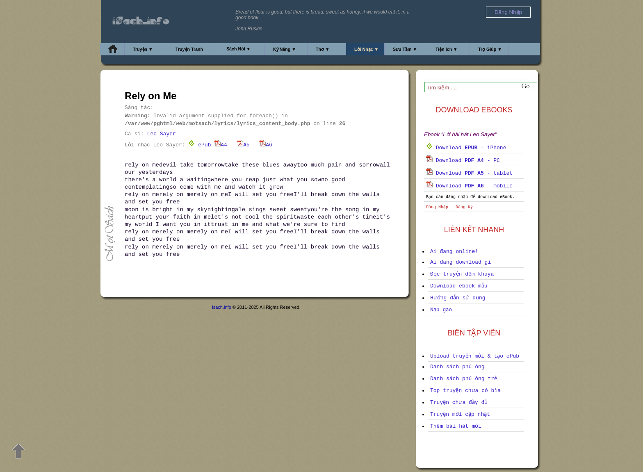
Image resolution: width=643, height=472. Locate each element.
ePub (199, 145)
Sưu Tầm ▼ (405, 49)
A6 (265, 145)
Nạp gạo (441, 310)
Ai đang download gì (460, 262)
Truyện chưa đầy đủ (459, 402)
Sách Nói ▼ (238, 48)
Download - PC (463, 160)
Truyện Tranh (189, 49)
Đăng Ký (464, 207)
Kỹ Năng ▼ (284, 49)
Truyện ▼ (143, 49)
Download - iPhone (466, 148)
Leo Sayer (161, 134)
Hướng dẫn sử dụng (458, 298)
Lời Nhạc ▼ (366, 49)
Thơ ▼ (323, 49)
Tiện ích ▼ (447, 49)
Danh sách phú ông (457, 367)
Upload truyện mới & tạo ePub (474, 356)
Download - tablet (469, 173)
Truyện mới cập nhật (460, 414)
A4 (220, 145)
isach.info (221, 307)
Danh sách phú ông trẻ (463, 379)
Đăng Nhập (437, 207)
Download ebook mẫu (459, 286)
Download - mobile (469, 186)
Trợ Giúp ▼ (490, 49)
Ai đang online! (454, 252)
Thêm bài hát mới (455, 426)
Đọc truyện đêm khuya (462, 274)
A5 (243, 145)
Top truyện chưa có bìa (465, 391)
